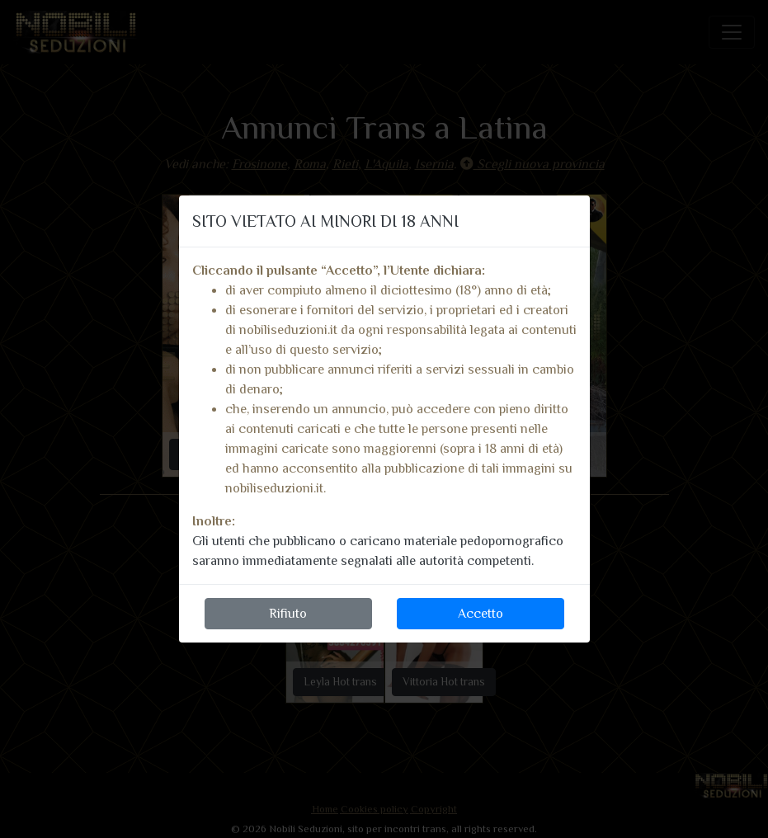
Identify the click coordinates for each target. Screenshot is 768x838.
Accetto (480, 613)
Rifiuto (288, 613)
